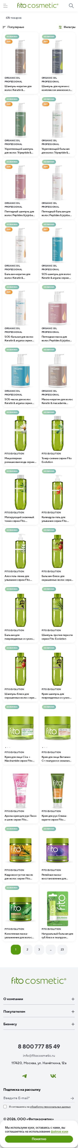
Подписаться (72, 1098)
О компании (39, 999)
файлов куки (59, 1131)
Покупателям (39, 1012)
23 (62, 949)
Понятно (39, 1139)
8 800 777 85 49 (39, 1046)
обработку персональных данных (50, 1106)
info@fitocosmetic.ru (39, 1055)
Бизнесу (39, 1024)
